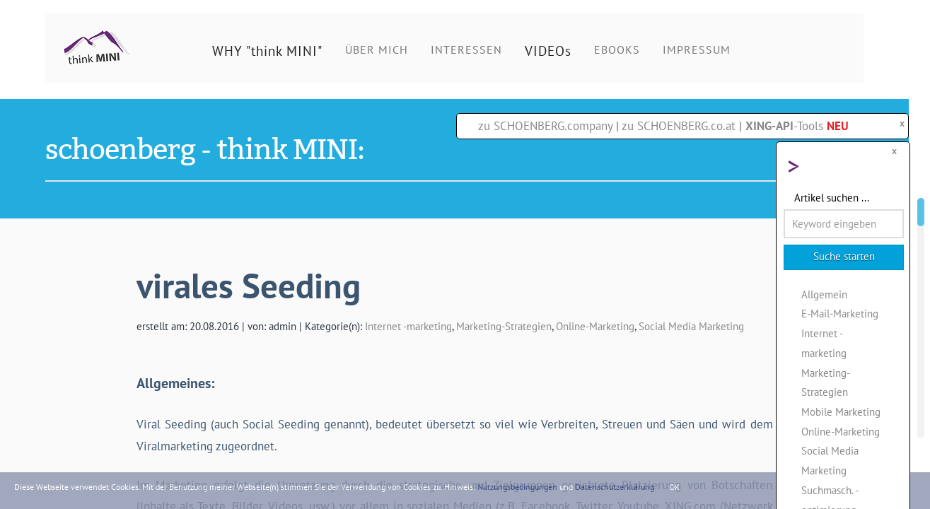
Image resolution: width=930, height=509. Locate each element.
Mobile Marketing (840, 411)
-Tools (797, 126)
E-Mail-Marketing (839, 313)
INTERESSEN (466, 49)
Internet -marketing (408, 326)
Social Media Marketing (691, 326)
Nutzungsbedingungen (517, 486)
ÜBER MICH (376, 49)
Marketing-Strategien (504, 326)
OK (674, 486)
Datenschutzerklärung (614, 486)
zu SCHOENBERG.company (545, 126)
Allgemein (824, 294)
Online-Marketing (595, 326)
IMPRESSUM (697, 49)
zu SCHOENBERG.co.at (679, 126)
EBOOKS (617, 49)
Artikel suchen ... (831, 197)
